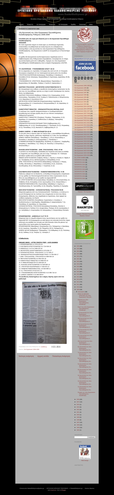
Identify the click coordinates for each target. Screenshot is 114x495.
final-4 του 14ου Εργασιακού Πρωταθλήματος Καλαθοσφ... (86, 308)
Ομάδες (73, 24)
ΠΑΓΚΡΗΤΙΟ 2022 (79, 178)
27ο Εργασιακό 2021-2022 (82, 146)
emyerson (53, 490)
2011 (78, 284)
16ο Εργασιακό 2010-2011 (82, 120)
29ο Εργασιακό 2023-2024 (82, 150)
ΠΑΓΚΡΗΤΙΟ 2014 (79, 164)
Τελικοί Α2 (52, 24)
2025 (78, 248)
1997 (78, 422)
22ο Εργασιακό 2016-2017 (82, 134)
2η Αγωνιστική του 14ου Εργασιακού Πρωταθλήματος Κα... (85, 382)
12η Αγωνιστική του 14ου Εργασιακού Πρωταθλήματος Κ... (85, 331)
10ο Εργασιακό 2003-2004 (82, 106)
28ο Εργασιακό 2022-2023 (82, 148)
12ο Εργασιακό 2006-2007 (82, 111)
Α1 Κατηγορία (41, 24)
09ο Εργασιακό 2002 (80, 104)
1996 (78, 425)
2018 (78, 266)
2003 (78, 407)
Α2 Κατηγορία (63, 24)
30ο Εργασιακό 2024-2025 (82, 153)
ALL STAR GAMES (80, 157)
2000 (78, 414)
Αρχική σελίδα (43, 356)
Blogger (63, 490)
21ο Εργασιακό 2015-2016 (82, 132)
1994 (78, 430)
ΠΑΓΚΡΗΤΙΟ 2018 (79, 174)
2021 (78, 259)
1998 (78, 420)
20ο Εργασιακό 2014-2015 (82, 129)
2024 (78, 251)
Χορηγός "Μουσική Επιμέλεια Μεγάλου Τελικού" (85, 213)
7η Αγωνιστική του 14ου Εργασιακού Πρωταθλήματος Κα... (85, 354)
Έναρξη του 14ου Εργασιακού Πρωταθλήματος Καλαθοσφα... (86, 394)
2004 (78, 404)
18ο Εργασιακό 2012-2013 (82, 125)
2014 (78, 276)
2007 (78, 402)
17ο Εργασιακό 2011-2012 (82, 122)
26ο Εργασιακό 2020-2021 (82, 143)
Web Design (84, 460)
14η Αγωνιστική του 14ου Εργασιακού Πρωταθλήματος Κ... (85, 320)
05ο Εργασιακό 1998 (80, 95)
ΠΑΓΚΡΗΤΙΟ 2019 (79, 176)
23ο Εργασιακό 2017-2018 (82, 136)
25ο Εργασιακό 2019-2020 (82, 141)
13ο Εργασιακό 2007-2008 (82, 113)
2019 (78, 264)
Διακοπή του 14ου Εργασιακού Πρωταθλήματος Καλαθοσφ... (83, 302)
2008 (78, 399)
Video (91, 24)
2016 (78, 271)
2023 (78, 253)
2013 (78, 279)
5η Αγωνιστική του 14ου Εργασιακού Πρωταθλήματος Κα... (85, 365)
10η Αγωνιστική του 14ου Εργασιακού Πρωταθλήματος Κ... (85, 342)
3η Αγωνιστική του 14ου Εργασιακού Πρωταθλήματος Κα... (85, 377)
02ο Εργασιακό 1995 (80, 88)
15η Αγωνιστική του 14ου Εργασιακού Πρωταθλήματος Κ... (85, 314)
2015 (78, 274)
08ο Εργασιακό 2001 (80, 101)
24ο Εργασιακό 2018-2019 (82, 139)
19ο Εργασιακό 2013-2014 (82, 127)
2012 (78, 282)
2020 (78, 261)
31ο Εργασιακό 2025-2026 (82, 155)
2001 (78, 412)
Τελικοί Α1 (30, 24)
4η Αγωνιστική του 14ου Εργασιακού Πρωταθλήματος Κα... (85, 371)
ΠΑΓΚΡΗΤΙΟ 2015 (79, 167)
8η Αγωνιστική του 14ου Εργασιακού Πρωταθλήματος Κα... (85, 348)
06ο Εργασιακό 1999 (80, 97)
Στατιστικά (82, 24)
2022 (78, 256)
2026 (78, 246)
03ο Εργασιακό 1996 (80, 90)
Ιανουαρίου (81, 291)
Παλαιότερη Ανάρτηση (61, 356)
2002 (78, 409)
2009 (78, 289)
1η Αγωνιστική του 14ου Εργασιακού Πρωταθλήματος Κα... (85, 388)
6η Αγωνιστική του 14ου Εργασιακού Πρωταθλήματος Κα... (85, 359)
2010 (78, 287)
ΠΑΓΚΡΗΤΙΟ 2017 (79, 171)
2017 (78, 269)
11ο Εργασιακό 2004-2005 (82, 108)
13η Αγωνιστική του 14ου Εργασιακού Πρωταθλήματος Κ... (85, 325)
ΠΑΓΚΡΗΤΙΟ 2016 (79, 169)
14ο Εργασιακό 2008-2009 (31, 349)
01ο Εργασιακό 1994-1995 (82, 85)
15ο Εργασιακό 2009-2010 (82, 118)
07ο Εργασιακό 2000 (80, 99)
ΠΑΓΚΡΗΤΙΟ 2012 (79, 160)
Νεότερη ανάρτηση (26, 356)
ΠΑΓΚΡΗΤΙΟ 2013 (79, 162)
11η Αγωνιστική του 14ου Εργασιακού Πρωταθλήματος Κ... (85, 337)
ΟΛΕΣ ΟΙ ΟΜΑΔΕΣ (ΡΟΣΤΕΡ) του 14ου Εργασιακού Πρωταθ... (85, 295)
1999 (78, 417)
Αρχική (21, 24)
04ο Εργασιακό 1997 (80, 92)
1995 (78, 427)
